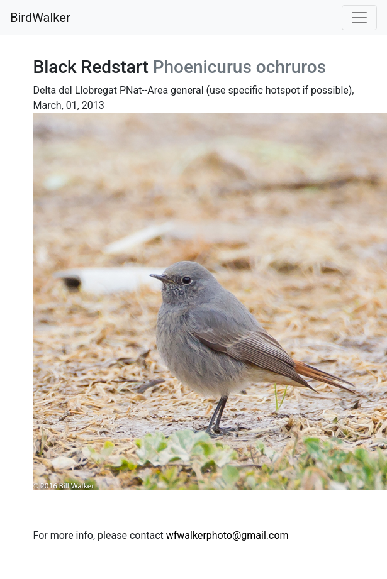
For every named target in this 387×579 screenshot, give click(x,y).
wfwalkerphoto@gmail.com (227, 535)
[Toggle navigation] (359, 17)
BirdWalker (40, 17)
